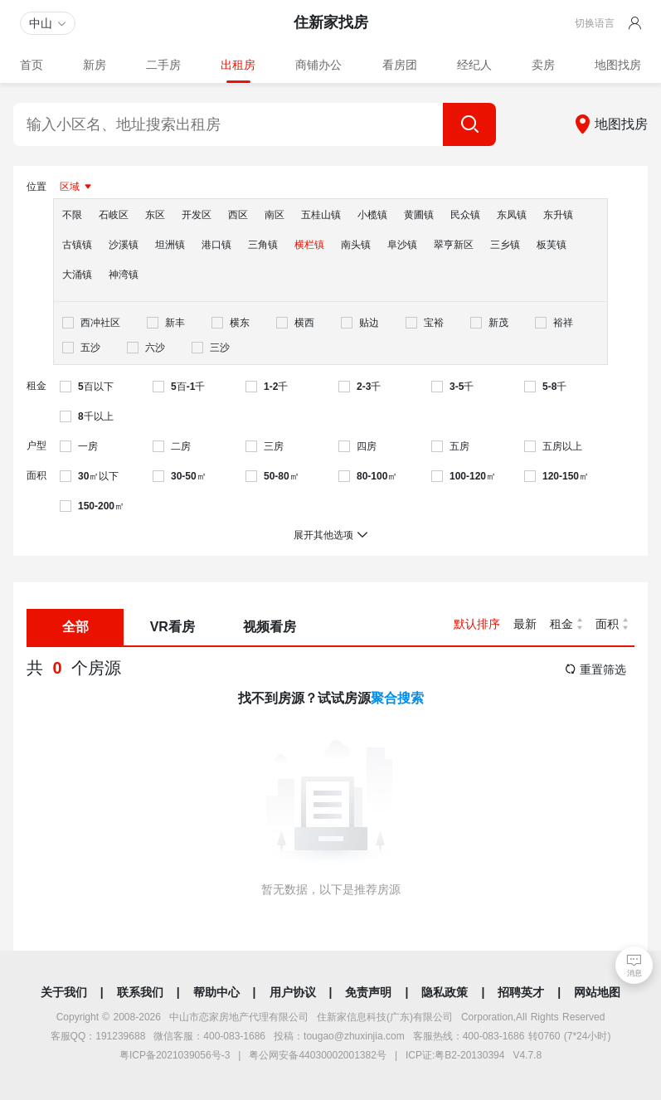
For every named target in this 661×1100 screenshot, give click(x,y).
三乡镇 (505, 245)
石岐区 (114, 215)
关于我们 (64, 992)
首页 (31, 64)
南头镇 (356, 245)
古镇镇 (77, 245)
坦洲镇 (170, 245)
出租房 (238, 64)
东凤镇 (512, 215)
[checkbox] (91, 322)
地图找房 (618, 64)
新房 (94, 64)
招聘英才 (521, 992)
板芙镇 (551, 245)
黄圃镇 (419, 215)
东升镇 (558, 215)
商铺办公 (318, 64)
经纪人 (474, 64)
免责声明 (368, 992)
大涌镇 (77, 274)
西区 (238, 215)
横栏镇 (309, 245)
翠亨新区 (454, 245)
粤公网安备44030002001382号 (317, 1055)
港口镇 (216, 245)
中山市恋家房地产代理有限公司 (239, 1017)
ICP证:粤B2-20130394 (455, 1055)
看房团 (399, 64)
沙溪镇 (124, 245)
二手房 (163, 64)
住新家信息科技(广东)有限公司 (385, 1017)
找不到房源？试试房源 (331, 698)
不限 (72, 215)
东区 (155, 215)
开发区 (196, 215)
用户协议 (293, 992)
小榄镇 (372, 215)
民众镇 (465, 215)
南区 (274, 215)
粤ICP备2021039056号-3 (174, 1055)
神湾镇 (124, 274)
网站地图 (597, 992)
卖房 (543, 64)
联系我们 (140, 992)
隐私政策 (444, 992)
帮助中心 (216, 992)
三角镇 (263, 245)
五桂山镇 (321, 215)
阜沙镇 (402, 245)
